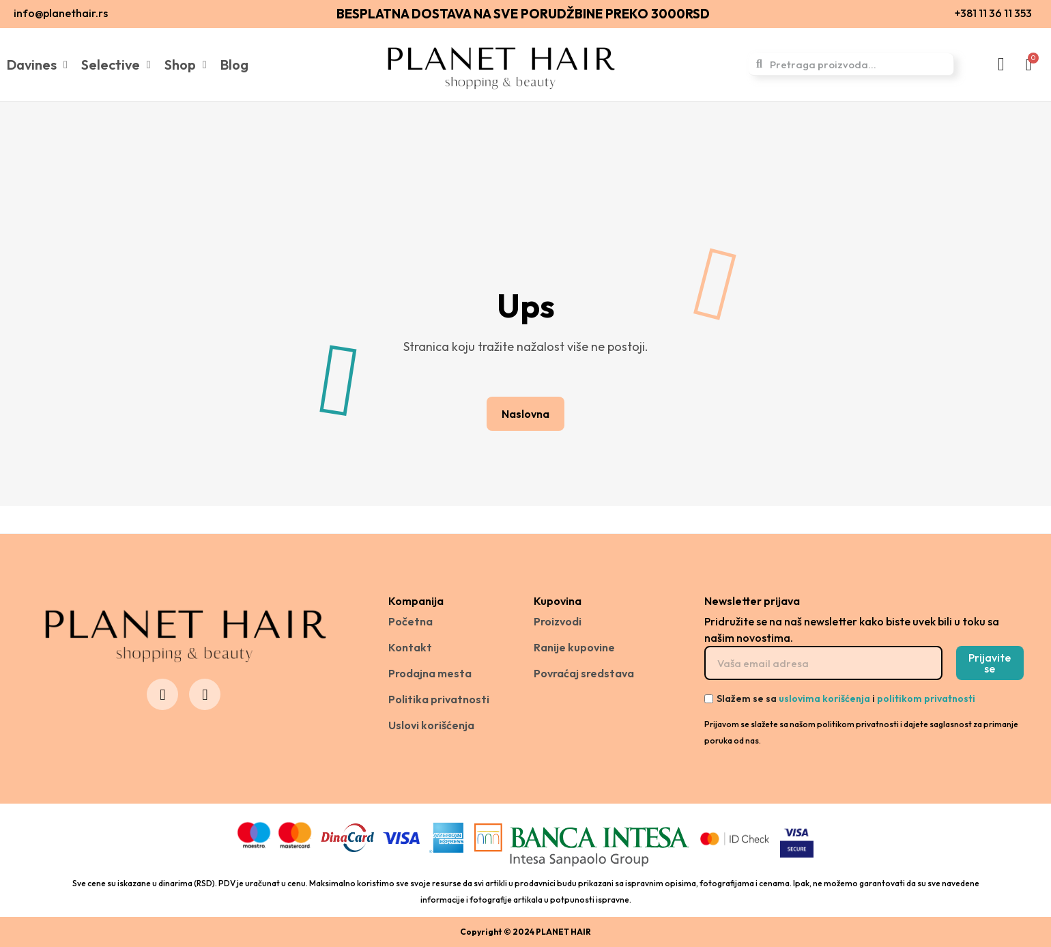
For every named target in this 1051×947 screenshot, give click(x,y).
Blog (234, 64)
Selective (116, 64)
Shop (185, 64)
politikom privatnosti (926, 698)
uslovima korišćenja (824, 698)
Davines (37, 64)
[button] (525, 414)
